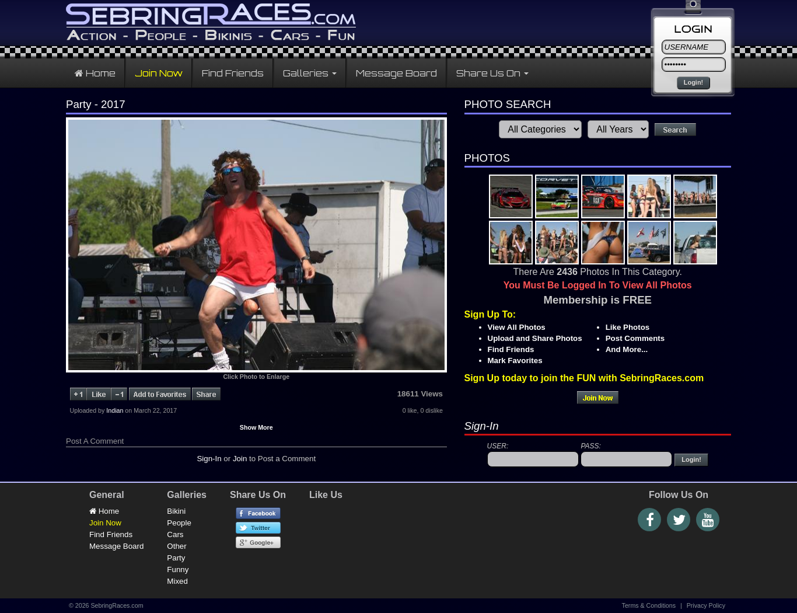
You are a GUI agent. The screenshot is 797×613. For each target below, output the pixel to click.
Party (176, 557)
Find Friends (233, 73)
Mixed (177, 581)
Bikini (176, 511)
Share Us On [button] (492, 73)
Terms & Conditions (649, 605)
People (179, 522)
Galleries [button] (310, 73)
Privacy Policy (706, 605)
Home (95, 73)
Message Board (396, 73)
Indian (114, 410)
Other (176, 546)
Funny (177, 569)
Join (240, 458)
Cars (175, 534)
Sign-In (209, 458)
